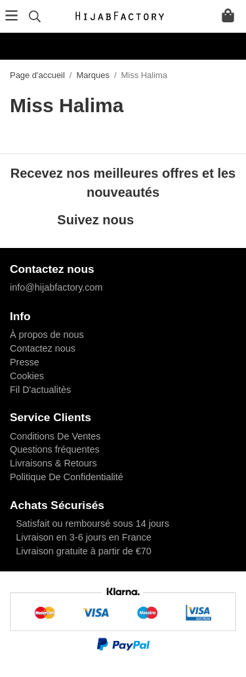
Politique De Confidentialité (66, 477)
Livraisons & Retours (53, 463)
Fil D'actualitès (40, 389)
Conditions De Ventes (55, 436)
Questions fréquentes (55, 449)
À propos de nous (47, 334)
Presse (24, 362)
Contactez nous (42, 348)
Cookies (27, 376)
